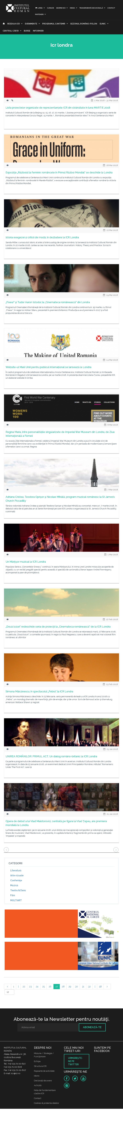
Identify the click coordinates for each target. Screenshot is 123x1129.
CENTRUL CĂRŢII (11, 31)
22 (24, 986)
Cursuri (50, 8)
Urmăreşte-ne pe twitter (75, 1061)
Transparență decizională (91, 8)
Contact (111, 8)
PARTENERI (39, 14)
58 (100, 986)
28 (63, 986)
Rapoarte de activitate (44, 1071)
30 (76, 986)
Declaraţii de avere (43, 1080)
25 (43, 986)
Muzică (14, 885)
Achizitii (37, 1085)
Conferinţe (16, 880)
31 (83, 986)
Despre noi (61, 8)
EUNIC (103, 24)
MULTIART (16, 900)
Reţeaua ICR (13, 24)
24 (37, 986)
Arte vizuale (17, 875)
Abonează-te (92, 1027)
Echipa (37, 1061)
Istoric (37, 1076)
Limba (39, 8)
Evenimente (31, 24)
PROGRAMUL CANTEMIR (53, 24)
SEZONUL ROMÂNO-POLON (83, 24)
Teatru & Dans (18, 890)
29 (70, 986)
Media (72, 8)
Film (12, 895)
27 (56, 986)
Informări (38, 31)
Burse (27, 31)
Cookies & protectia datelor (46, 1103)
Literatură (15, 870)
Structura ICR (40, 1066)
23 (30, 986)
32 (89, 986)
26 (50, 986)
